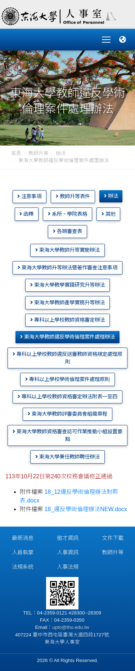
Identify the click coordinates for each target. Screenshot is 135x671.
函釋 (26, 214)
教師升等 (38, 153)
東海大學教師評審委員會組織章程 (67, 414)
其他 (109, 214)
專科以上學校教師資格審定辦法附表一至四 (67, 396)
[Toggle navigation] (106, 39)
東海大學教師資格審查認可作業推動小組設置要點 (67, 435)
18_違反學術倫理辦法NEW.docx (85, 509)
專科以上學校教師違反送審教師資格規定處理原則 (67, 358)
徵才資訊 (67, 538)
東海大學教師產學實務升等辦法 (67, 302)
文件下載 (112, 538)
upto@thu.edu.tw (70, 627)
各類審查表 (67, 231)
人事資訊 (67, 552)
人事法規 (67, 567)
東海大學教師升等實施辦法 (67, 250)
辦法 (61, 153)
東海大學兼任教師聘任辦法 (67, 457)
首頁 (16, 153)
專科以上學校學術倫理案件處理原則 (67, 379)
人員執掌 (22, 552)
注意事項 (29, 196)
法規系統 (22, 567)
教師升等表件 (73, 196)
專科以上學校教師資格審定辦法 (67, 320)
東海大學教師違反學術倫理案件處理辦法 (67, 337)
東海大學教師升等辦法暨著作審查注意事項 (67, 267)
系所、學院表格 (67, 214)
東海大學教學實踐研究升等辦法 (67, 285)
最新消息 (22, 538)
